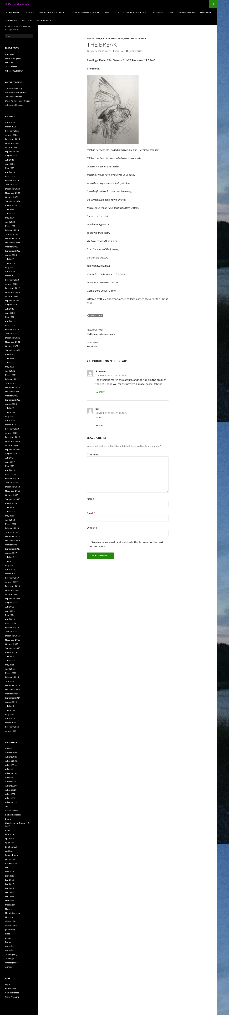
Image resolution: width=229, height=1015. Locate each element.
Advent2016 (93, 38)
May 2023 (9, 267)
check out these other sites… (132, 12)
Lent (7, 867)
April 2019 (10, 470)
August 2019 (11, 453)
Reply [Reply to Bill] (102, 425)
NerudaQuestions (13, 913)
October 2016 (11, 594)
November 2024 (12, 193)
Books (8, 819)
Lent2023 (9, 892)
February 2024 (12, 230)
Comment (93, 454)
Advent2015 (11, 769)
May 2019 (9, 466)
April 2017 (10, 569)
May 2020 (9, 416)
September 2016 (12, 598)
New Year (9, 917)
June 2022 (10, 313)
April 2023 (10, 271)
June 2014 (10, 710)
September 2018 (12, 499)
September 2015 (12, 648)
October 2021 (11, 346)
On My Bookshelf (186, 12)
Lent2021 (9, 888)
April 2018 (10, 520)
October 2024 (11, 197)
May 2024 (9, 217)
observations (11, 925)
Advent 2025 (11, 756)
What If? (9, 62)
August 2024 (11, 205)
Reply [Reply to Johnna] (102, 392)
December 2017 (12, 536)
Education (9, 834)
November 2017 (12, 540)
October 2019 (11, 445)
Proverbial (205, 12)
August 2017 (11, 553)
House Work (11, 859)
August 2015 (11, 652)
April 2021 (10, 371)
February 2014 (12, 726)
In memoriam (11, 863)
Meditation (130, 38)
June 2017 (10, 561)
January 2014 (11, 731)
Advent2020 (11, 790)
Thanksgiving (11, 954)
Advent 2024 (11, 752)
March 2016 (10, 623)
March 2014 (10, 722)
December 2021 (12, 337)
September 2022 (12, 300)
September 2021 (12, 350)
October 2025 (11, 147)
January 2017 (11, 582)
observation (10, 921)
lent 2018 (9, 871)
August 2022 (11, 304)
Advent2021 (11, 794)
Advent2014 (11, 765)
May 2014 (9, 714)
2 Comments (135, 51)
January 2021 (11, 383)
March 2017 (10, 573)
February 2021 (12, 379)
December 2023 (12, 238)
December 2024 (12, 188)
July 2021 (9, 358)
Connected (10, 54)
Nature (8, 909)
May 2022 (9, 317)
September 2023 (12, 251)
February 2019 (12, 478)
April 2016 (10, 619)
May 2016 (9, 615)
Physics (18, 96)
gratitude (9, 851)
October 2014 (11, 693)
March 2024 (10, 226)
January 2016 (11, 631)
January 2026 (11, 135)
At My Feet (109, 12)
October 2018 (11, 495)
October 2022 (11, 296)
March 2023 (10, 275)
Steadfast (128, 344)
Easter (8, 830)
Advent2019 (11, 785)
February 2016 (12, 627)
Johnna (119, 51)
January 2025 (11, 184)
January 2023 (11, 284)
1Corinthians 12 (13, 12)
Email (91, 513)
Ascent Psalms (11, 810)
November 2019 (12, 441)
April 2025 (10, 172)
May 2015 (9, 664)
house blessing (11, 855)
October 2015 (11, 644)
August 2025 (11, 155)
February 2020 (12, 428)
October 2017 (11, 544)
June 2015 (10, 660)
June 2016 (10, 611)
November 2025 (12, 143)
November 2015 (12, 640)
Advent (8, 748)
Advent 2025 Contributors (52, 12)
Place (7, 933)
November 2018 (12, 491)
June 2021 (10, 362)
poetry (8, 938)
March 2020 (10, 424)
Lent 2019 (9, 875)
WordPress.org (12, 997)
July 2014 (9, 706)
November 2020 (12, 391)
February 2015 (12, 677)
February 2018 (12, 528)
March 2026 (10, 126)
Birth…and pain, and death (128, 331)
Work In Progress (46, 20)
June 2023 (10, 263)
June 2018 (10, 511)
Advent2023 (11, 802)
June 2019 (10, 462)
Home (170, 12)
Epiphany (9, 842)
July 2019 (9, 457)
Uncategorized (12, 962)
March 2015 (10, 673)
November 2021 (12, 342)
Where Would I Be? (14, 70)
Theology (9, 958)
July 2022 (9, 308)
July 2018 (9, 507)
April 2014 (10, 718)
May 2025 (9, 168)
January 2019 (11, 482)
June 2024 (10, 213)
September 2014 (12, 697)
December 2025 (12, 139)
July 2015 (9, 656)
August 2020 (11, 404)
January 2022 (11, 333)
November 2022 (12, 292)
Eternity (18, 88)
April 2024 (10, 222)
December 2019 (12, 437)
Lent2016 (9, 884)
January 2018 (11, 532)
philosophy (10, 929)
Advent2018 (11, 781)
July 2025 (9, 159)
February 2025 (12, 180)
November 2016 (12, 590)
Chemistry (19, 105)
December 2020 (12, 387)
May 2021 (9, 366)
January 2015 (11, 681)
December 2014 (12, 685)
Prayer (142, 38)
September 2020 (12, 400)
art (6, 806)
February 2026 (12, 131)
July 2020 (9, 408)
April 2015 (10, 669)
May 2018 (9, 515)
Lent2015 (9, 880)
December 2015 (12, 635)
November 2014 (12, 689)
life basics (9, 900)
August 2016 (11, 602)
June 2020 (10, 412)
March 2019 (10, 474)
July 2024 (9, 209)
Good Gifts (157, 12)
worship (9, 967)
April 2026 (10, 122)
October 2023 (11, 246)
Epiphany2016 (12, 846)
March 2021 (10, 375)
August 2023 (11, 255)
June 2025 (10, 164)
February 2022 (12, 329)
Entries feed (10, 988)
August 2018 (11, 503)
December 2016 (12, 586)
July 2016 (9, 606)
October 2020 (11, 395)
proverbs (9, 946)
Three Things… (11, 66)
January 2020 (11, 433)
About (29, 12)
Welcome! (27, 20)
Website (92, 527)
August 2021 (11, 354)
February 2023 (12, 279)
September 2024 (12, 201)
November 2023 (12, 242)
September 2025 (12, 151)
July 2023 (9, 259)
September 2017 (12, 549)
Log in (8, 984)
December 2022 (12, 288)
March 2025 (10, 176)
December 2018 (12, 486)
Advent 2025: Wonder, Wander (84, 12)
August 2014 (11, 702)
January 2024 (11, 234)
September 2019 (12, 449)
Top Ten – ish (11, 20)
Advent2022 (11, 798)
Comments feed (12, 992)
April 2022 (10, 321)
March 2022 (10, 325)
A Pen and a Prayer (18, 4)
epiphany (9, 838)
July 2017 (9, 557)
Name (91, 498)
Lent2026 (9, 896)
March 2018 (10, 524)
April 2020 (10, 420)
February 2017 (12, 577)
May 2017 (9, 565)
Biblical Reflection (112, 38)
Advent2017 (11, 777)
